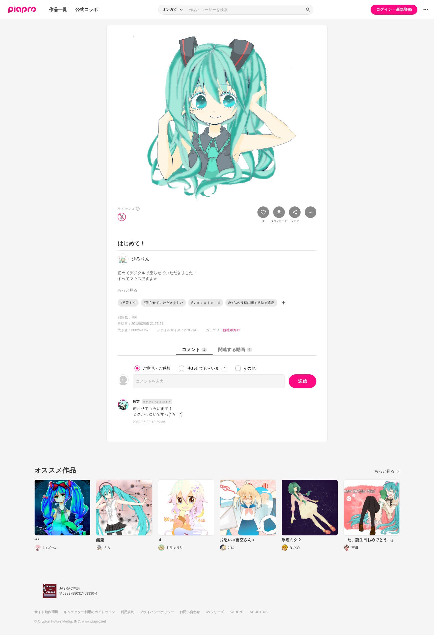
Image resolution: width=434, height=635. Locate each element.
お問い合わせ (190, 612)
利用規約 (127, 612)
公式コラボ (86, 9)
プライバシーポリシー (157, 612)
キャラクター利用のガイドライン (89, 612)
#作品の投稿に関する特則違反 (251, 303)
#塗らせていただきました (163, 303)
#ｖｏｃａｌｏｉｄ (205, 303)
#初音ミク (128, 303)
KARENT (237, 612)
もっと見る (387, 471)
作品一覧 (58, 9)
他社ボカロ (231, 330)
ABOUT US (259, 612)
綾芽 (136, 402)
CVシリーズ (215, 612)
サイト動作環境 (46, 612)
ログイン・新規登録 (394, 9)
